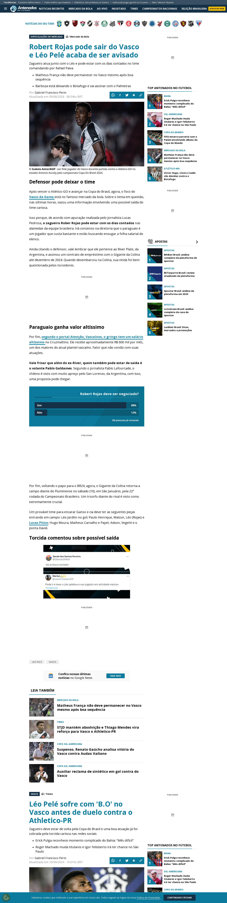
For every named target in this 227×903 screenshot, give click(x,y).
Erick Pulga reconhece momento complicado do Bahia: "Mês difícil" (84, 840)
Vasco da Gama (42, 197)
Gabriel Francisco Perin (50, 92)
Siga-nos (115, 675)
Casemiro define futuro (29, 2)
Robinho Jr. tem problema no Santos (91, 2)
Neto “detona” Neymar (163, 2)
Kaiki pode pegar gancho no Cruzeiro (130, 2)
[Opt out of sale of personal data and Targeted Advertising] (6, 897)
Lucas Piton (38, 523)
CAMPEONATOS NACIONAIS (159, 8)
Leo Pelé (37, 661)
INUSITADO (119, 8)
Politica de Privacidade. (148, 897)
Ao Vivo (102, 8)
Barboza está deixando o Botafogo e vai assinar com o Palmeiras (83, 86)
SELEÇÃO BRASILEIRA (194, 8)
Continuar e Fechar (179, 897)
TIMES (134, 8)
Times (49, 793)
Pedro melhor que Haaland (57, 2)
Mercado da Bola (79, 36)
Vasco (52, 661)
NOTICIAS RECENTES (51, 8)
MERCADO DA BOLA (81, 8)
